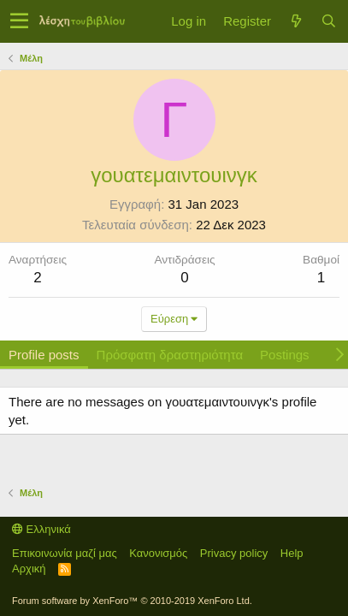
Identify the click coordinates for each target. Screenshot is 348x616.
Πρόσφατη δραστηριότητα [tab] (170, 354)
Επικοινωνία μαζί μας (64, 553)
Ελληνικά (41, 529)
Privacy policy (234, 553)
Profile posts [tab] (44, 354)
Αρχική (29, 568)
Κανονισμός (158, 553)
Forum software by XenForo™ (132, 600)
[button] (19, 21)
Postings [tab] (285, 354)
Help (292, 553)
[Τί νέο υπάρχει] (296, 21)
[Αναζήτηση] (328, 21)
